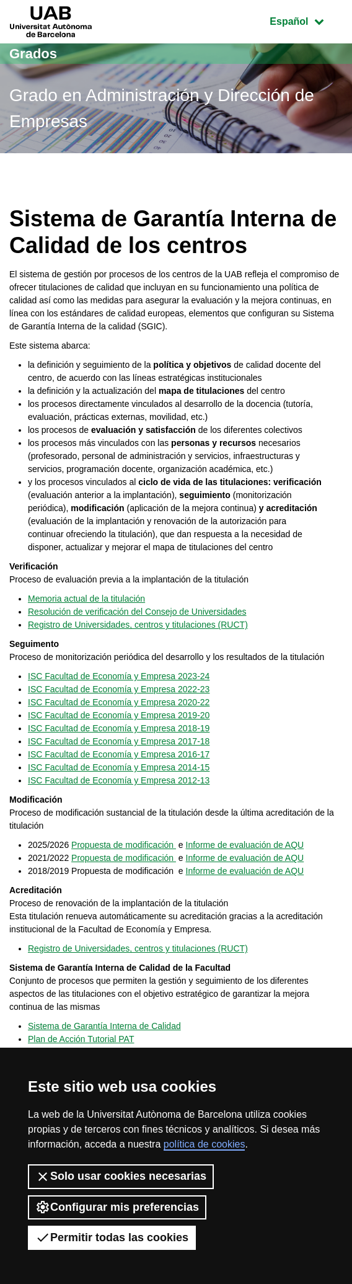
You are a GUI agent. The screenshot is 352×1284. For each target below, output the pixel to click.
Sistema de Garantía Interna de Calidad (104, 1026)
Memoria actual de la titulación (86, 599)
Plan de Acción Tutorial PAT (81, 1039)
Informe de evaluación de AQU (245, 845)
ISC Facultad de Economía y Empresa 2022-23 (118, 689)
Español (306, 20)
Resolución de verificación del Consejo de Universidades (137, 612)
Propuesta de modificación (123, 845)
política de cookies (204, 1144)
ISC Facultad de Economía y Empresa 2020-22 (118, 702)
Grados (33, 53)
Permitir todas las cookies (111, 1237)
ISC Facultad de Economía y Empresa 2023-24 (118, 676)
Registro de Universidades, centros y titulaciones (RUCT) (138, 625)
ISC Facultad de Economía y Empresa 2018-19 (118, 728)
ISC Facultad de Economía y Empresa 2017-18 (118, 741)
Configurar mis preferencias (117, 1207)
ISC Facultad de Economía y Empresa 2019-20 (118, 715)
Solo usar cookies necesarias (120, 1176)
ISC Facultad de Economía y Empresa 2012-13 (118, 780)
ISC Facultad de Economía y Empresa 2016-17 (118, 754)
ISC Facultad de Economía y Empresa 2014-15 (118, 767)
